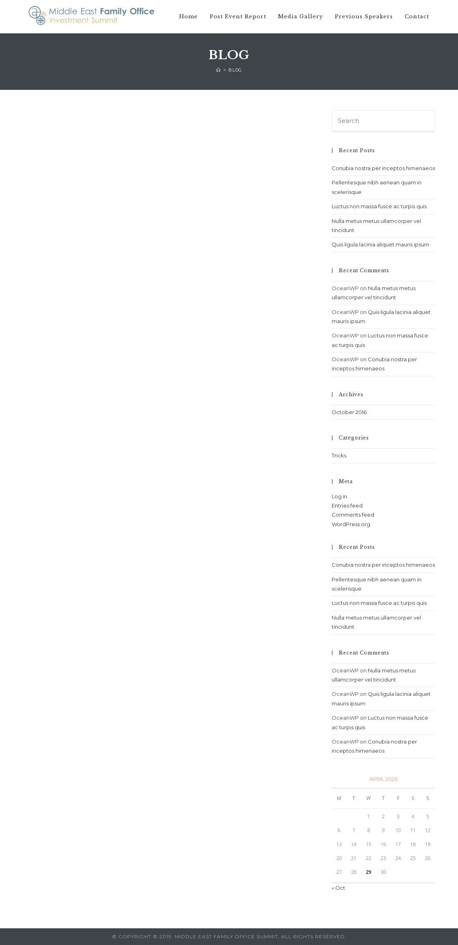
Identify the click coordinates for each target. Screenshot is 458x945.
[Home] (218, 70)
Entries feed (347, 505)
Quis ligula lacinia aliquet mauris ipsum (380, 244)
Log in (339, 496)
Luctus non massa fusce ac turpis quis (379, 206)
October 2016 (349, 412)
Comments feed (353, 514)
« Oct (338, 888)
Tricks (339, 455)
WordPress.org (351, 524)
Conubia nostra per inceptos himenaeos (383, 168)
